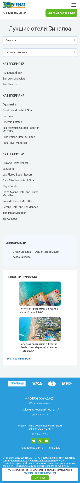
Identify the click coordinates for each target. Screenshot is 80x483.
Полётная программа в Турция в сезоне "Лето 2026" (38, 310)
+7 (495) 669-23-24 (14, 12)
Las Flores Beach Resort (17, 174)
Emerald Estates (12, 122)
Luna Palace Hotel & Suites (19, 137)
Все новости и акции (19, 358)
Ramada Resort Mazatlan (17, 201)
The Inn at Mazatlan (14, 213)
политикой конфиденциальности (40, 473)
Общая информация (47, 251)
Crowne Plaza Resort (15, 163)
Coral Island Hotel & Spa (17, 110)
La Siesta (8, 168)
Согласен (40, 477)
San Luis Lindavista (14, 78)
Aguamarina (9, 104)
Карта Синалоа (22, 257)
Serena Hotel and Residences (20, 207)
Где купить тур (40, 414)
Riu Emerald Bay (12, 72)
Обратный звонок (40, 403)
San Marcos (10, 84)
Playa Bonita (10, 186)
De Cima (8, 116)
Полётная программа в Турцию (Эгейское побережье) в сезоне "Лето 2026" (38, 347)
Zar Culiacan (10, 218)
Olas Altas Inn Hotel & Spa (18, 180)
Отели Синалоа (22, 251)
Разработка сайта (31, 447)
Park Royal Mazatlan (15, 142)
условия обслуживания (43, 460)
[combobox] (40, 40)
